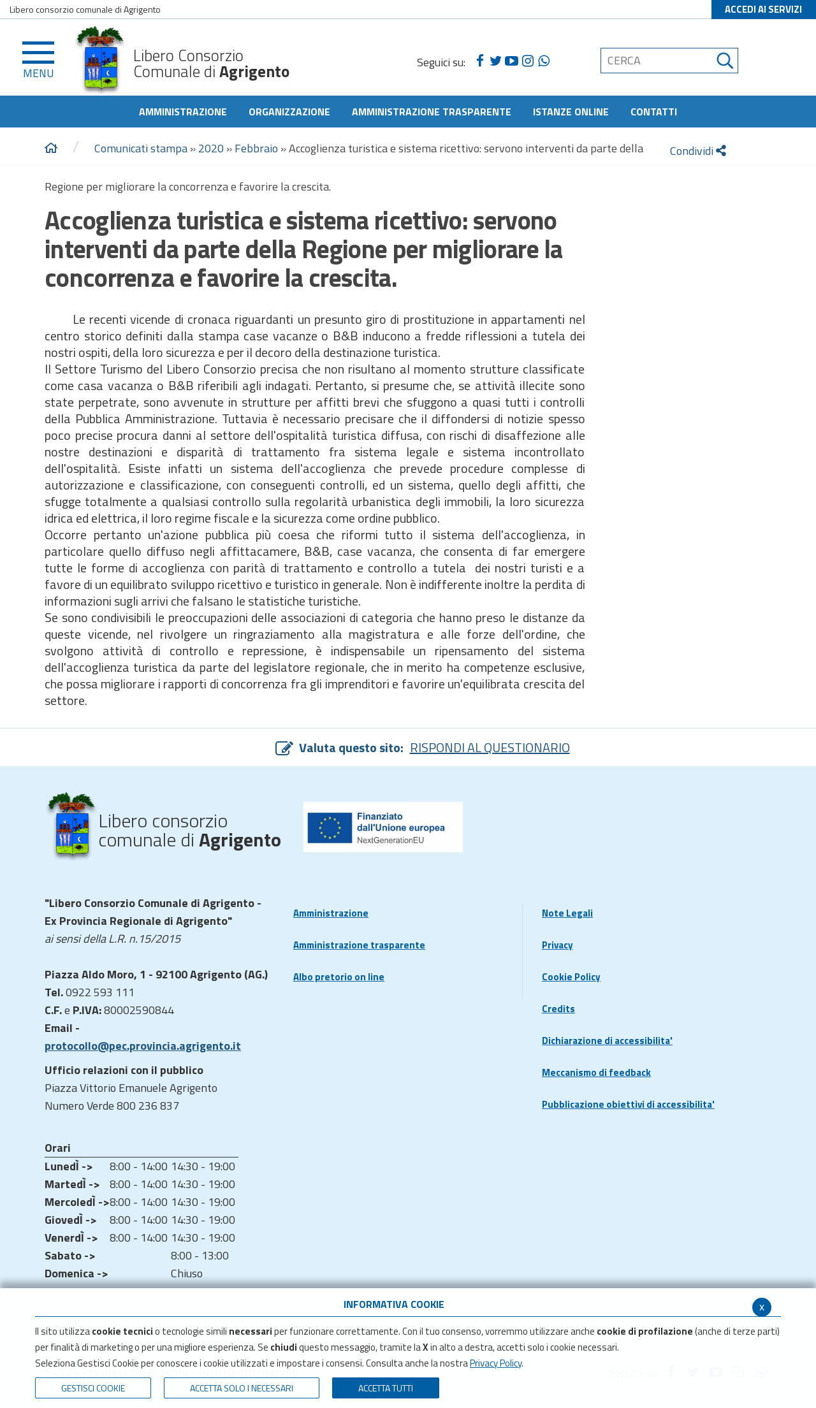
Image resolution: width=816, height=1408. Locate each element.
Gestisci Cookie (93, 1388)
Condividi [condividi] (698, 150)
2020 (211, 148)
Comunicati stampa (140, 148)
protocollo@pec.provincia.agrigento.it (143, 1045)
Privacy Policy (495, 1363)
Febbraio (256, 148)
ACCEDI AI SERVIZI (763, 9)
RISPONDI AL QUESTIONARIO (490, 747)
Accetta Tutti (385, 1388)
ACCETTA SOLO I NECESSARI (241, 1388)
